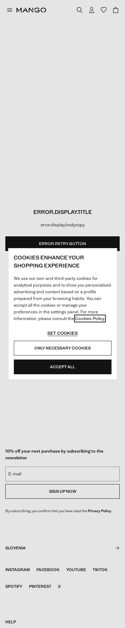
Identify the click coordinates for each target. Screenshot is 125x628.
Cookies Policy (90, 318)
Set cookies (62, 333)
